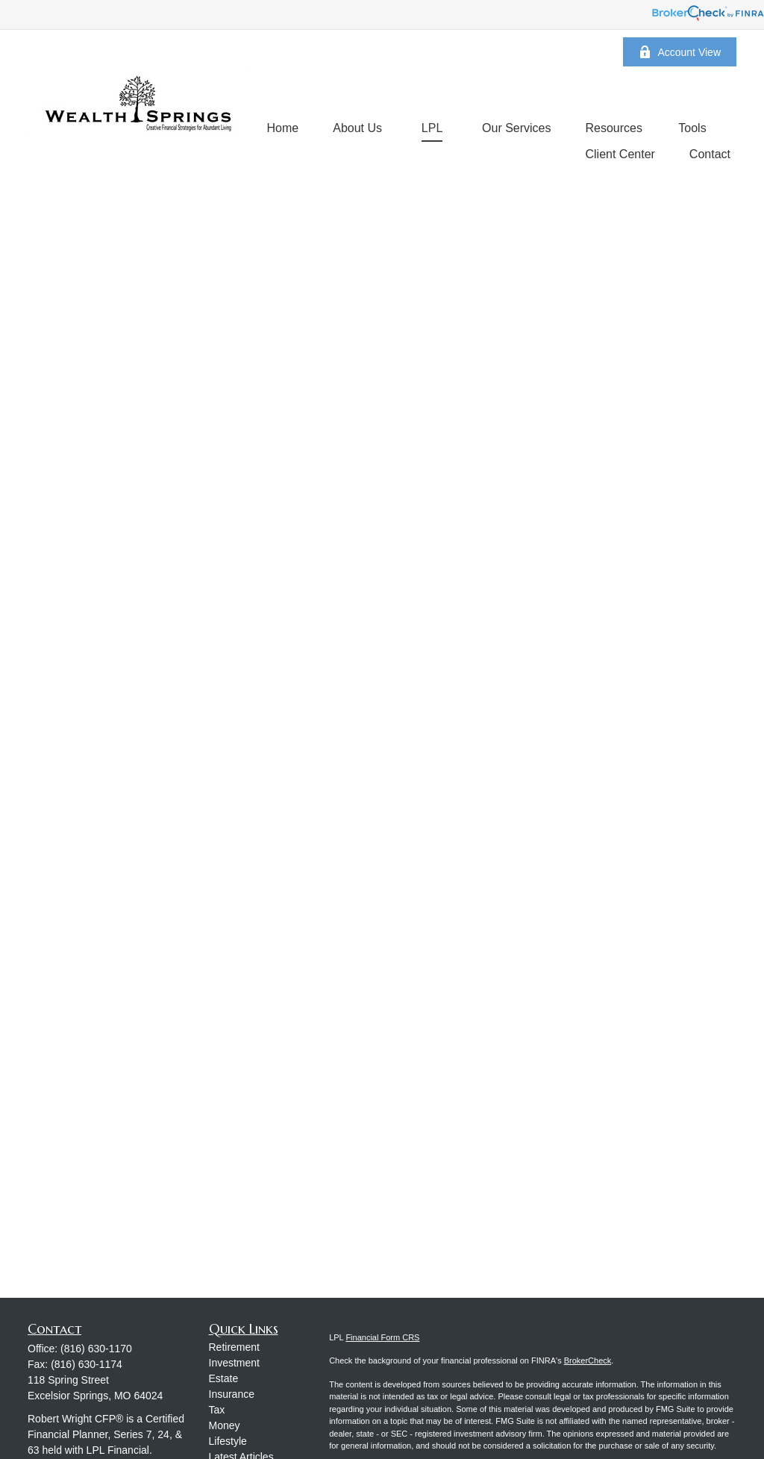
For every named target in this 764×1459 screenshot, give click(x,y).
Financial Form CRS (382, 1337)
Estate (224, 1378)
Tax (217, 1410)
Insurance (231, 1394)
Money (224, 1425)
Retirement (234, 1347)
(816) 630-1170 (96, 1349)
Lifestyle (228, 1441)
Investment (234, 1363)
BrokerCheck (588, 1360)
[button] (283, 128)
